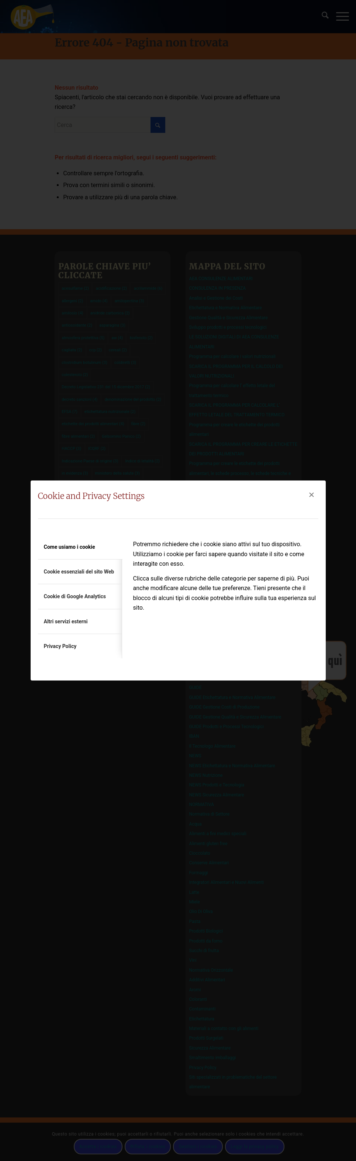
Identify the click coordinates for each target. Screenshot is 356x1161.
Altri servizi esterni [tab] (66, 621)
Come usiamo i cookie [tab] (69, 547)
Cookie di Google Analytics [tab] (75, 596)
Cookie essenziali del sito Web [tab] (79, 572)
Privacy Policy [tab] (60, 646)
